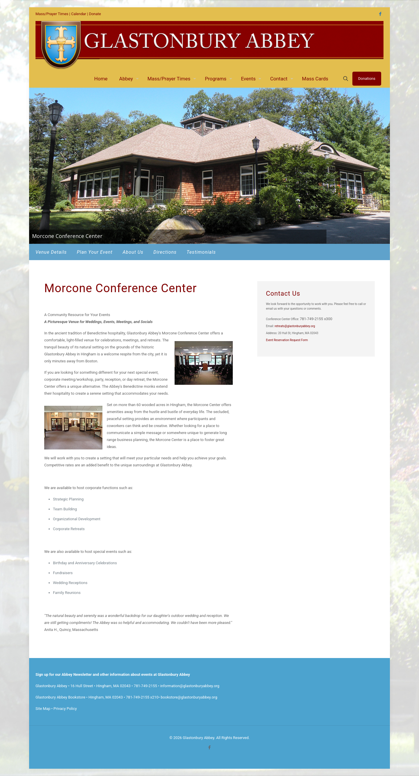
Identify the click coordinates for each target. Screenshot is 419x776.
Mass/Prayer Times (51, 14)
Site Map (42, 708)
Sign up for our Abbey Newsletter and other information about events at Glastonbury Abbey (112, 674)
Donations (366, 78)
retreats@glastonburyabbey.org (295, 326)
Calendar (78, 14)
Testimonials (201, 252)
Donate (95, 14)
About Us (132, 252)
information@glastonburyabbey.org (189, 686)
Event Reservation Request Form (287, 340)
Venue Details (51, 252)
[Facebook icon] (380, 14)
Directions (165, 252)
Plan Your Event (95, 252)
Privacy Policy (65, 708)
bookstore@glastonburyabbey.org (189, 697)
